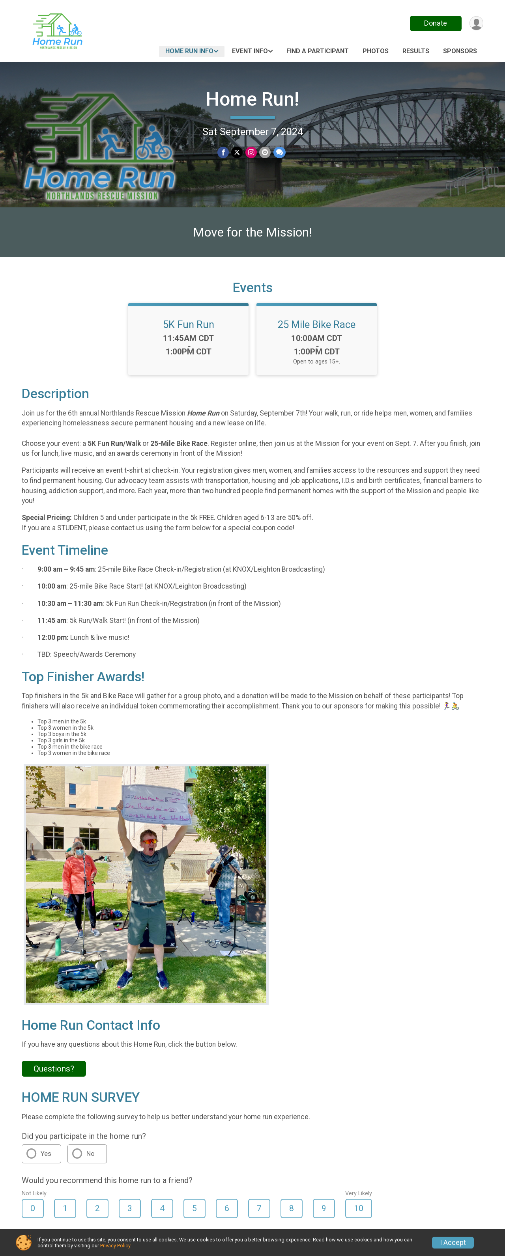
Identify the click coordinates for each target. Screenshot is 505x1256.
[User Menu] (476, 23)
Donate (435, 23)
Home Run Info (189, 51)
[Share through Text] (279, 152)
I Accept (453, 1243)
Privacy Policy (115, 1246)
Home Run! (252, 99)
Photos (376, 51)
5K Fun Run (188, 329)
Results (415, 51)
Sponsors (460, 51)
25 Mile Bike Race (316, 329)
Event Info (250, 51)
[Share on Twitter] (237, 152)
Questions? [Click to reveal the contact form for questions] (54, 1073)
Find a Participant (317, 51)
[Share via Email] (265, 152)
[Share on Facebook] (223, 152)
